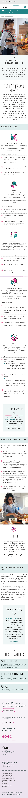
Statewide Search (6, 781)
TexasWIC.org (11, 417)
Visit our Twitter (5, 736)
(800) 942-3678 (8, 752)
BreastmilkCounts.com (14, 11)
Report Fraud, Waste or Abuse (9, 780)
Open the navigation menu (3, 11)
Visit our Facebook (3, 736)
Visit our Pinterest (8, 736)
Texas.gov (4, 783)
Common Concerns (9, 16)
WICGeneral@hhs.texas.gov (8, 751)
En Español (4, 7)
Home (2, 16)
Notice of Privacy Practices (8, 778)
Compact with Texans (7, 773)
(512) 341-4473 (7, 754)
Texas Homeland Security (8, 776)
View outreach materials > (9, 740)
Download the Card (8, 710)
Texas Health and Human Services (9, 1)
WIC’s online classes (12, 618)
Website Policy (5, 786)
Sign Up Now (8, 722)
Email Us (11, 736)
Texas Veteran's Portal (7, 785)
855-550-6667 (16, 5)
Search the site (25, 7)
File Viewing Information (7, 775)
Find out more (14, 641)
